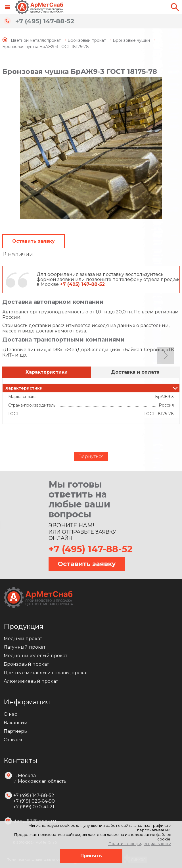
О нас (10, 714)
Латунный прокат (24, 647)
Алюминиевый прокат (31, 681)
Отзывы (13, 739)
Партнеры (16, 731)
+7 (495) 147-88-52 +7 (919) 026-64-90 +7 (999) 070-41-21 (34, 801)
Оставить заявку (33, 241)
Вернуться (91, 456)
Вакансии (16, 722)
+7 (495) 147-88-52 (44, 21)
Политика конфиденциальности (139, 843)
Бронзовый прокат (26, 664)
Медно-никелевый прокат (35, 655)
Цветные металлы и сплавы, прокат (46, 672)
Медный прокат (23, 638)
